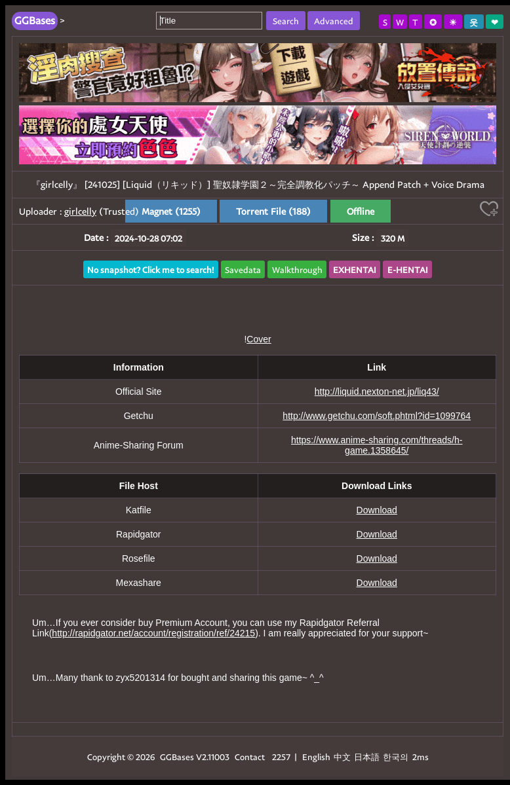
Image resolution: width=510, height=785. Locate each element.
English (316, 756)
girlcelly (80, 211)
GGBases (177, 756)
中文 (342, 756)
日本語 (367, 756)
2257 (281, 756)
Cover (258, 339)
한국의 (396, 756)
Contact (250, 756)
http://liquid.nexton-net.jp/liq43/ (377, 391)
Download (377, 510)
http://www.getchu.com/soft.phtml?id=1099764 (377, 416)
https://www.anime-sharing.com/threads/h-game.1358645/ (376, 445)
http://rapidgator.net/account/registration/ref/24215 (153, 633)
